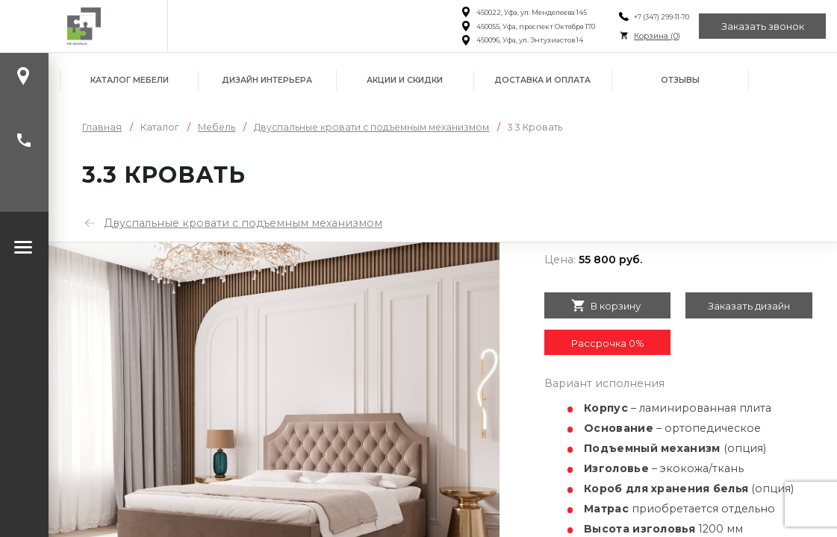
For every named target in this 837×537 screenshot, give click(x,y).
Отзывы (680, 80)
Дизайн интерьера (267, 80)
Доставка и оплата (542, 80)
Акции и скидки (405, 80)
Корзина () (657, 36)
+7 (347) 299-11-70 (661, 17)
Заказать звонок (762, 26)
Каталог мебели (129, 80)
